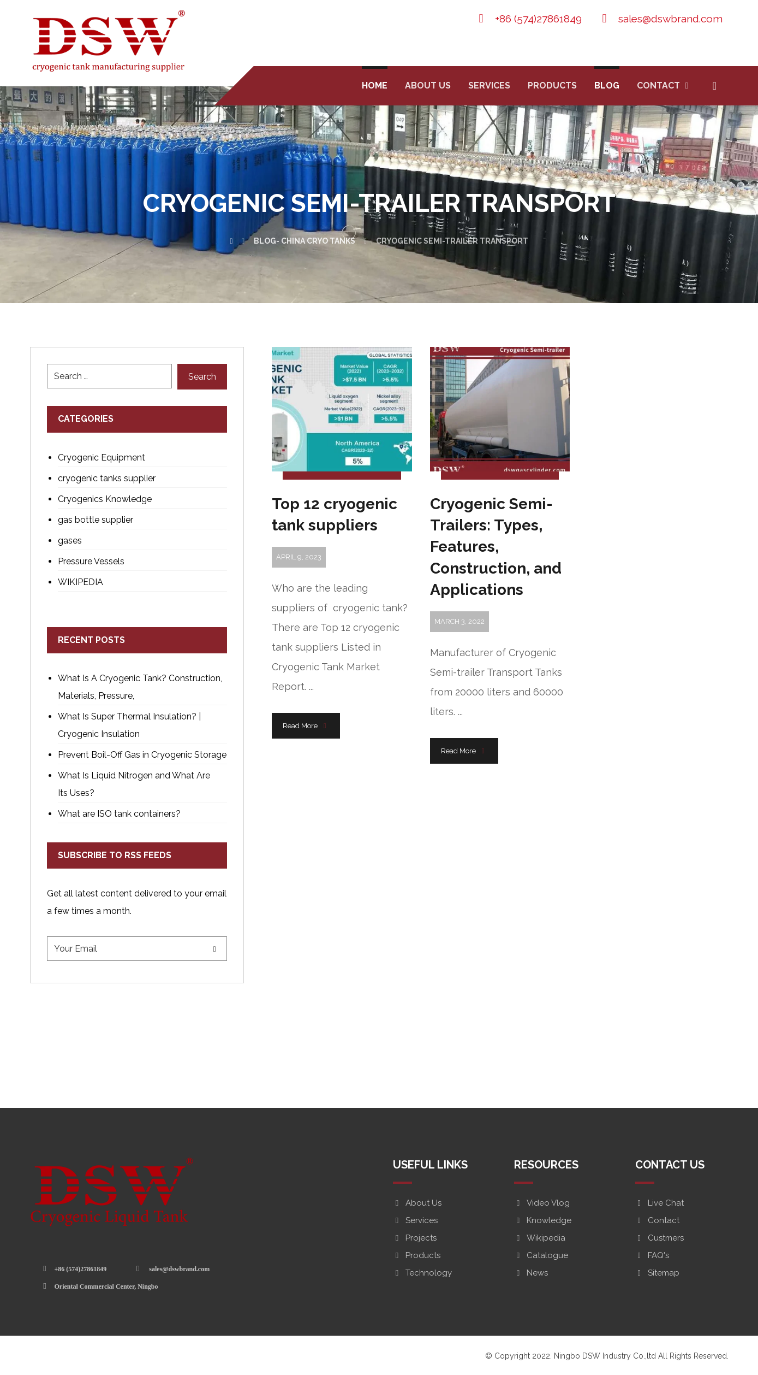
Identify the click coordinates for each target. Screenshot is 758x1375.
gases (70, 540)
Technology (422, 1273)
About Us (417, 1203)
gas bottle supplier (95, 520)
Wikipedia (539, 1238)
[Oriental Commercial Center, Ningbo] (102, 1286)
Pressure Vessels (91, 561)
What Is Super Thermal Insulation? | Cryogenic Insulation (129, 725)
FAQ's (652, 1255)
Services (415, 1220)
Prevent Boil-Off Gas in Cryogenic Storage (142, 755)
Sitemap (657, 1273)
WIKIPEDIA (80, 582)
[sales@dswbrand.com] (174, 1268)
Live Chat (659, 1203)
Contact (657, 1220)
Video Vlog (542, 1203)
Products (416, 1255)
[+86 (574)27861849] (76, 1268)
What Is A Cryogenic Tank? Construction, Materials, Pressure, (140, 687)
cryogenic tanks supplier (107, 478)
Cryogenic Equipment (101, 457)
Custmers (659, 1238)
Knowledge (542, 1220)
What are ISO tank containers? (119, 814)
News (531, 1273)
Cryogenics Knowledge (105, 499)
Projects (415, 1238)
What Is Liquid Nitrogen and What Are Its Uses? (134, 784)
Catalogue (541, 1255)
